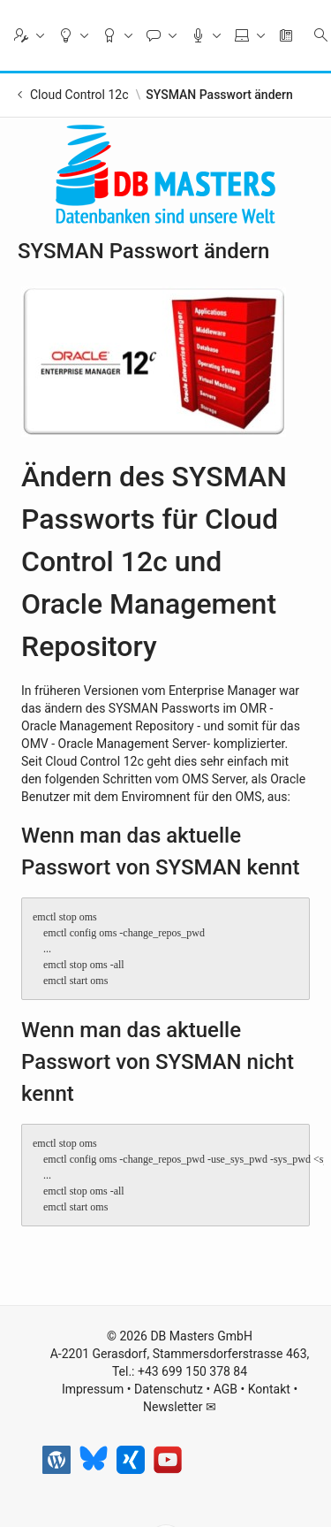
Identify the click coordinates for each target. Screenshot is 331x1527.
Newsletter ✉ (179, 1407)
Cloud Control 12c (79, 95)
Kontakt (269, 1389)
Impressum (93, 1389)
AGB (225, 1389)
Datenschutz (168, 1389)
